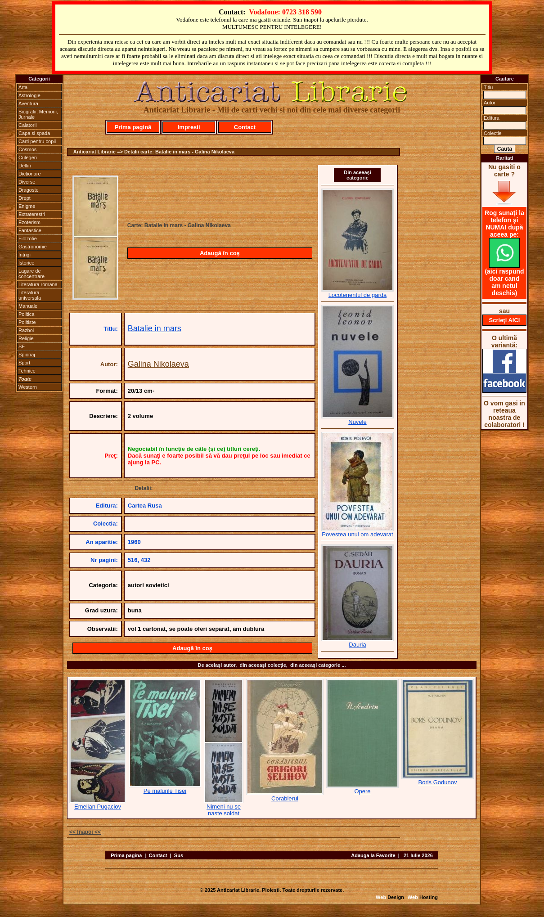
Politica (26, 314)
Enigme (26, 206)
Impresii (189, 127)
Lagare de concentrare (31, 273)
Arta (22, 87)
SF (21, 346)
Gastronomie (32, 246)
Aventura (28, 103)
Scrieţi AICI (504, 320)
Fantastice (29, 230)
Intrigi (24, 254)
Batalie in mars (154, 328)
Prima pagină (133, 127)
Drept (24, 198)
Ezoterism (29, 222)
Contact (245, 127)
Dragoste (28, 190)
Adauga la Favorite (373, 855)
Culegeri (27, 157)
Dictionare (29, 173)
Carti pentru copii (37, 141)
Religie (26, 338)
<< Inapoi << (85, 832)
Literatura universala (29, 295)
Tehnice (27, 370)
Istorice (26, 262)
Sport (24, 362)
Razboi (26, 330)
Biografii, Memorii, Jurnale (38, 114)
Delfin (24, 165)
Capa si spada (34, 133)
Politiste (27, 322)
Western (27, 387)
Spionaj (26, 354)
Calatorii (27, 125)
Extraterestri (31, 214)
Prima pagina (126, 855)
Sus (178, 855)
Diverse (26, 181)
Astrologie (29, 95)
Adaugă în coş (220, 253)
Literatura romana (38, 284)
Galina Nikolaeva (158, 364)
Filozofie (27, 238)
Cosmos (27, 149)
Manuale (27, 306)
